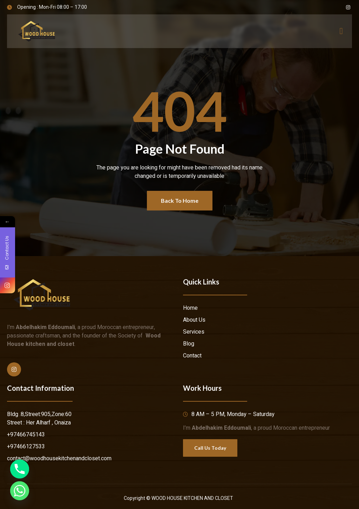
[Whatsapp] (19, 490)
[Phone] (19, 469)
